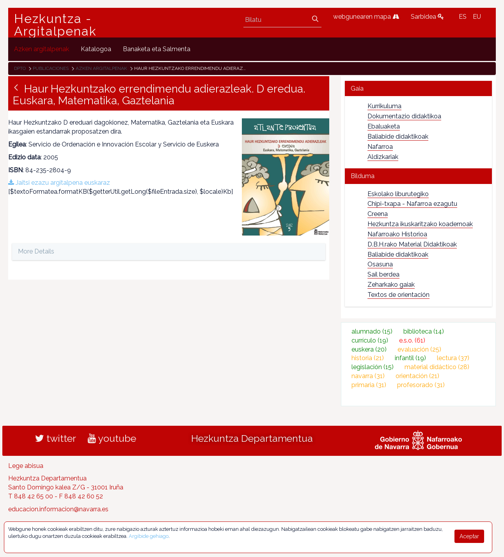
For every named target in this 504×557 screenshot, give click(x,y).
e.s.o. (412, 340)
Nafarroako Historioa (397, 234)
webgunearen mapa (366, 16)
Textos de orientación (398, 294)
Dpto (20, 68)
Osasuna (380, 264)
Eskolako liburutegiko (398, 194)
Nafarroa (380, 146)
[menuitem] (41, 49)
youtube (112, 438)
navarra (368, 376)
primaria (368, 385)
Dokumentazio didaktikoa (404, 116)
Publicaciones (51, 68)
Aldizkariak (382, 157)
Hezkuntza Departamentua (252, 438)
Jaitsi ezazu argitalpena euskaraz (59, 182)
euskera (369, 349)
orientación (417, 376)
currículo (369, 340)
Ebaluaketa (383, 126)
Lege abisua (25, 466)
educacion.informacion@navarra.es (58, 509)
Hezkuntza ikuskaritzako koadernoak (420, 224)
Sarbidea (427, 16)
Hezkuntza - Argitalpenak (55, 24)
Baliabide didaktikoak (397, 136)
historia (367, 358)
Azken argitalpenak (101, 68)
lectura (453, 358)
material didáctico (437, 367)
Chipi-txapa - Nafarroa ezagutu (412, 203)
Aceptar (469, 536)
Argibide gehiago (149, 536)
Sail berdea (383, 274)
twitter (55, 438)
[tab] (418, 88)
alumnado (371, 331)
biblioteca (423, 331)
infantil (410, 358)
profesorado (421, 385)
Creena (377, 214)
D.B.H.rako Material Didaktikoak (412, 244)
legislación (372, 367)
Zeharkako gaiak (391, 284)
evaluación (419, 349)
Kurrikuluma (384, 106)
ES (463, 16)
